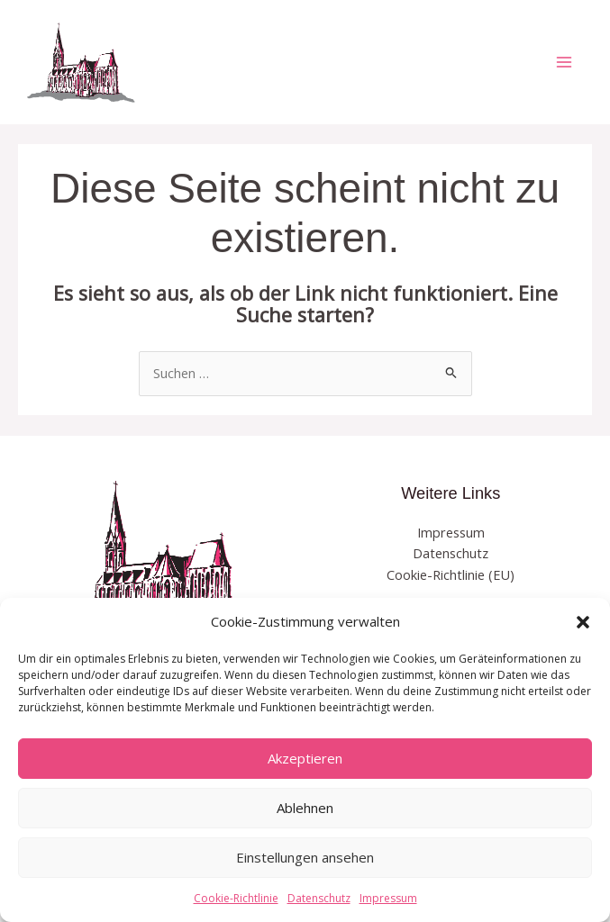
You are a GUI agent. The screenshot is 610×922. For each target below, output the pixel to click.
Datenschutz (319, 898)
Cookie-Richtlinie (236, 898)
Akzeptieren (305, 758)
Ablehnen (305, 808)
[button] (583, 622)
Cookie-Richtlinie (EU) (450, 574)
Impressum (388, 898)
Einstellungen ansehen (305, 857)
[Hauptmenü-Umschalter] (564, 62)
